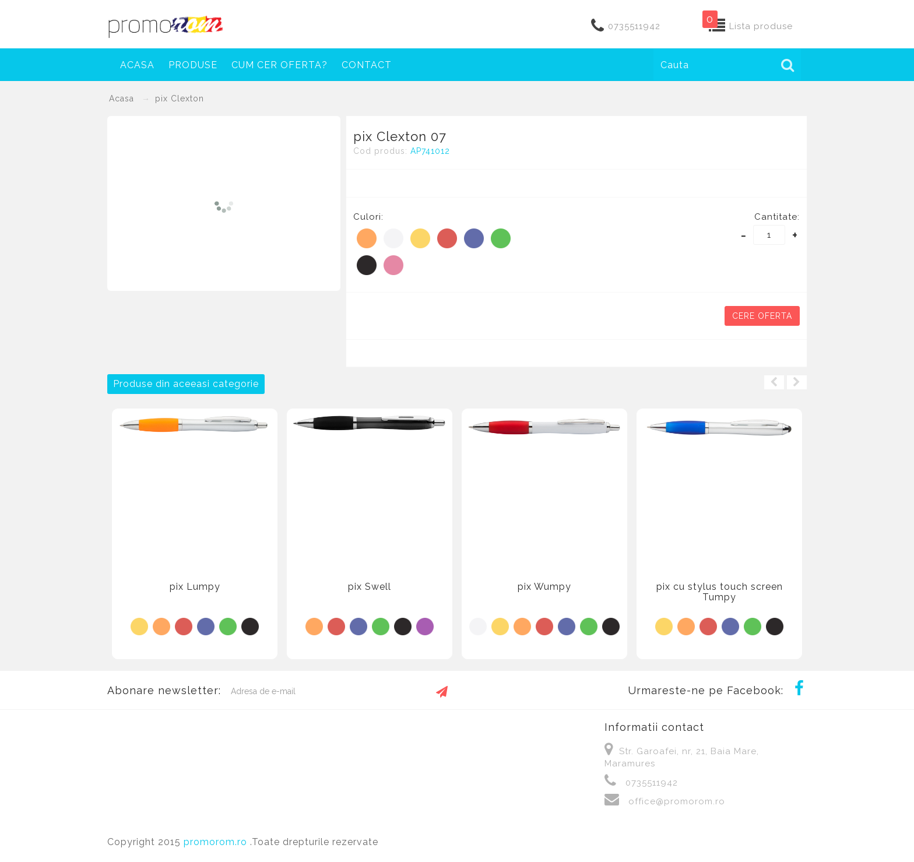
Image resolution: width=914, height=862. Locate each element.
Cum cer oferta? (279, 65)
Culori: (368, 217)
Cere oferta (762, 316)
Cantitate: (777, 217)
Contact (367, 65)
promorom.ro (217, 841)
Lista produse (761, 26)
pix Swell (369, 586)
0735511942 (634, 26)
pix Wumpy (544, 586)
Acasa (137, 65)
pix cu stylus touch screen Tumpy (719, 592)
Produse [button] (192, 65)
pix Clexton (179, 98)
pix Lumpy (195, 586)
